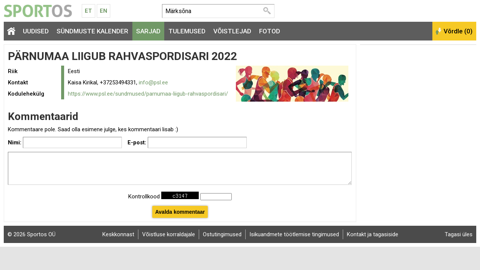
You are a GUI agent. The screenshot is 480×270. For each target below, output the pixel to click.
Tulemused (187, 31)
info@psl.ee (153, 82)
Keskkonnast (118, 234)
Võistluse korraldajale (168, 234)
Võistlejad (232, 31)
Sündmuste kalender (92, 31)
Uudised (36, 31)
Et (88, 11)
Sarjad (148, 31)
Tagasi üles (458, 234)
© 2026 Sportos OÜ (32, 234)
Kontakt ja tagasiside (372, 234)
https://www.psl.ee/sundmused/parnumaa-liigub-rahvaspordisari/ (148, 93)
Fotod (269, 31)
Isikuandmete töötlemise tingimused (294, 234)
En (103, 11)
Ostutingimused (222, 234)
